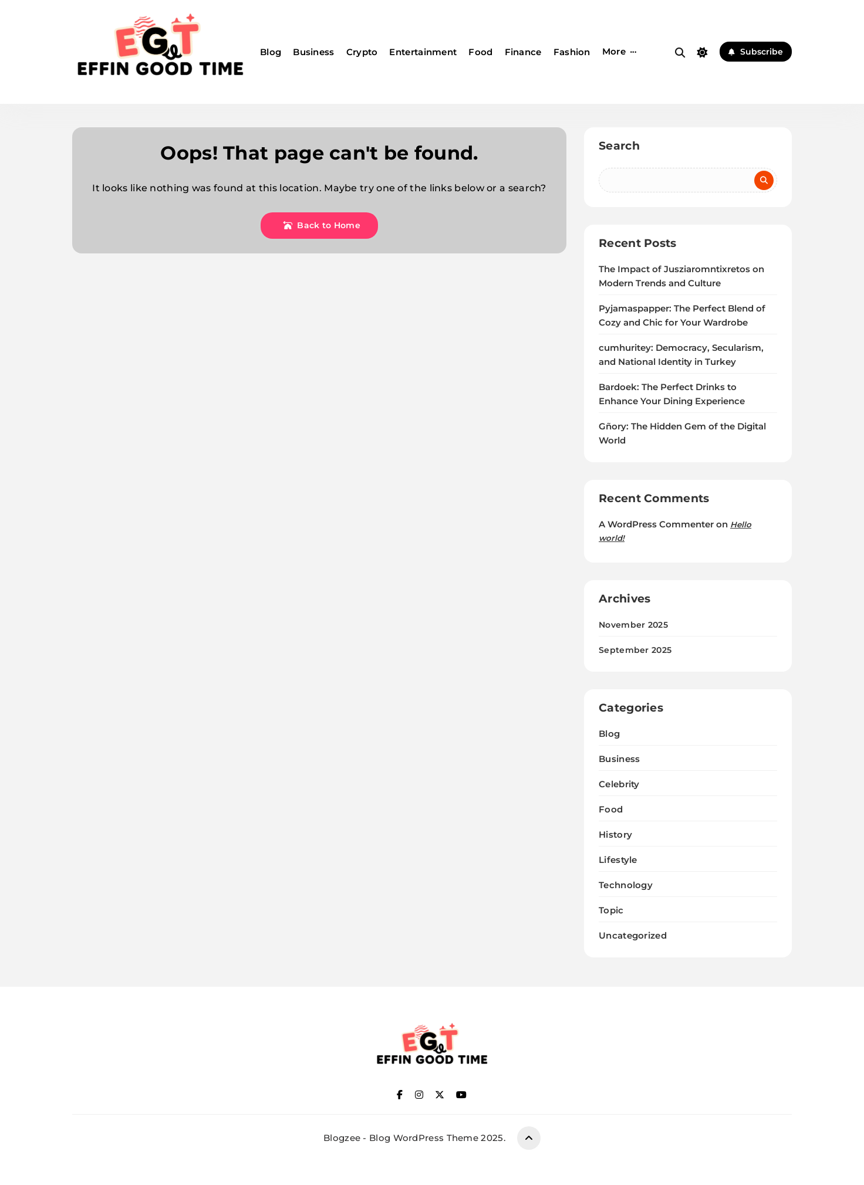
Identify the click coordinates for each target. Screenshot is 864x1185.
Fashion (572, 51)
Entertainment (423, 51)
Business (313, 51)
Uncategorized (633, 935)
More (614, 51)
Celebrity (619, 784)
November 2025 (633, 624)
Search (619, 146)
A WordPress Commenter (656, 524)
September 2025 (635, 650)
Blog (270, 51)
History (615, 834)
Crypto (362, 51)
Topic (611, 910)
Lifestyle (618, 859)
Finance (523, 51)
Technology (626, 885)
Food (480, 51)
